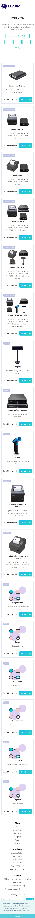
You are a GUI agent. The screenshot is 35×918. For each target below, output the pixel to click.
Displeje (8, 42)
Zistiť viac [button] (26, 910)
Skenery (26, 42)
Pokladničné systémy (17, 843)
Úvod (17, 827)
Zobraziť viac (26, 99)
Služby (17, 48)
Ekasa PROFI (17, 860)
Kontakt (17, 840)
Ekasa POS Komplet (17, 869)
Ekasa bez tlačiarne (17, 853)
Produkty (17, 833)
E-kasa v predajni (13, 36)
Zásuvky (17, 42)
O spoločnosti (17, 830)
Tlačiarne (25, 36)
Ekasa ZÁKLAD (17, 856)
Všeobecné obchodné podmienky (17, 889)
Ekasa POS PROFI (17, 866)
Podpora (17, 837)
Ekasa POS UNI (17, 863)
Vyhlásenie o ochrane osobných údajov (18, 879)
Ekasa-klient (17, 882)
